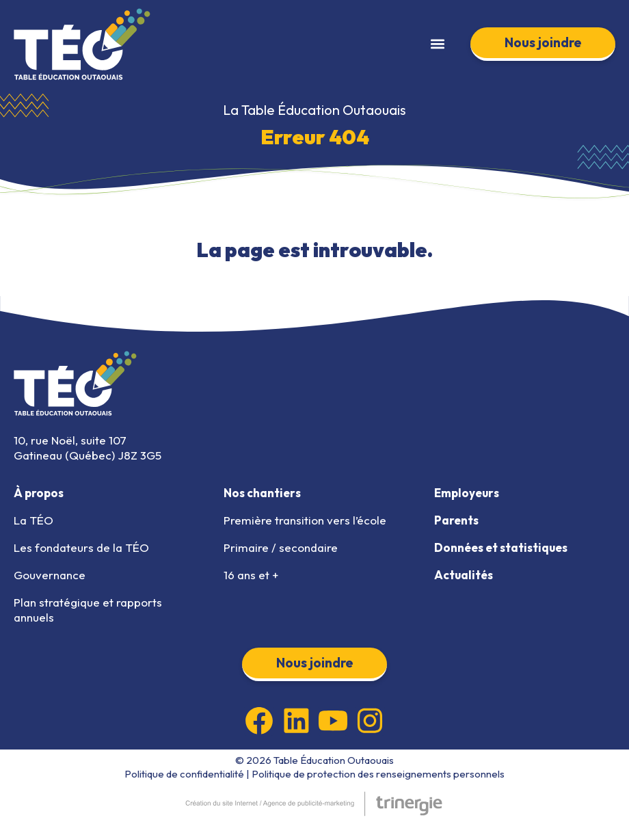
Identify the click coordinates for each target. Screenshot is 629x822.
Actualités (463, 575)
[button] (437, 44)
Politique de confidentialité (184, 773)
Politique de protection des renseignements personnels (378, 773)
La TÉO (33, 520)
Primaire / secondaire (281, 547)
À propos (39, 493)
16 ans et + (251, 575)
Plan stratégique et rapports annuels (88, 609)
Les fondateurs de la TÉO (81, 547)
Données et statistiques (500, 547)
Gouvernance (49, 575)
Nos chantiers (262, 493)
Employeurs (466, 493)
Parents (456, 520)
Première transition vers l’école (305, 520)
